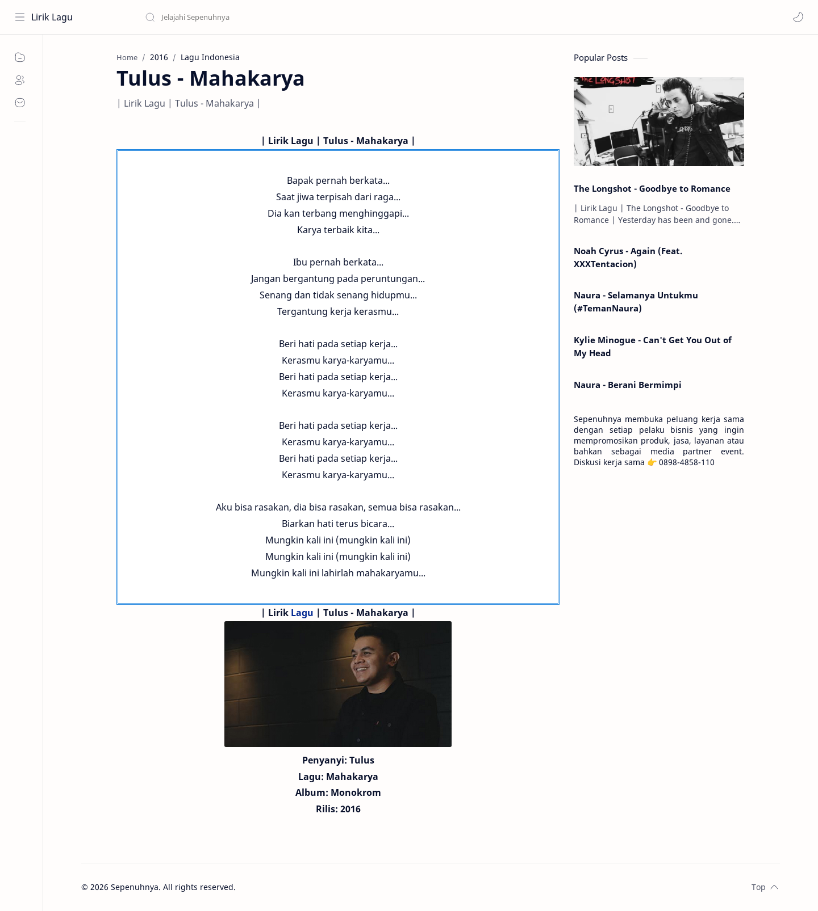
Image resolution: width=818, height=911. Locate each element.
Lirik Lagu (52, 17)
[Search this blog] (235, 17)
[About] (20, 80)
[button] (798, 17)
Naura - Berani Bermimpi (628, 384)
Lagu (302, 612)
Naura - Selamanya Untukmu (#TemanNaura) (636, 301)
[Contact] (20, 102)
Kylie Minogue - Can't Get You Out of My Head (653, 346)
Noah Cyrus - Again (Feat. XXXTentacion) (628, 257)
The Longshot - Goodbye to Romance (652, 188)
